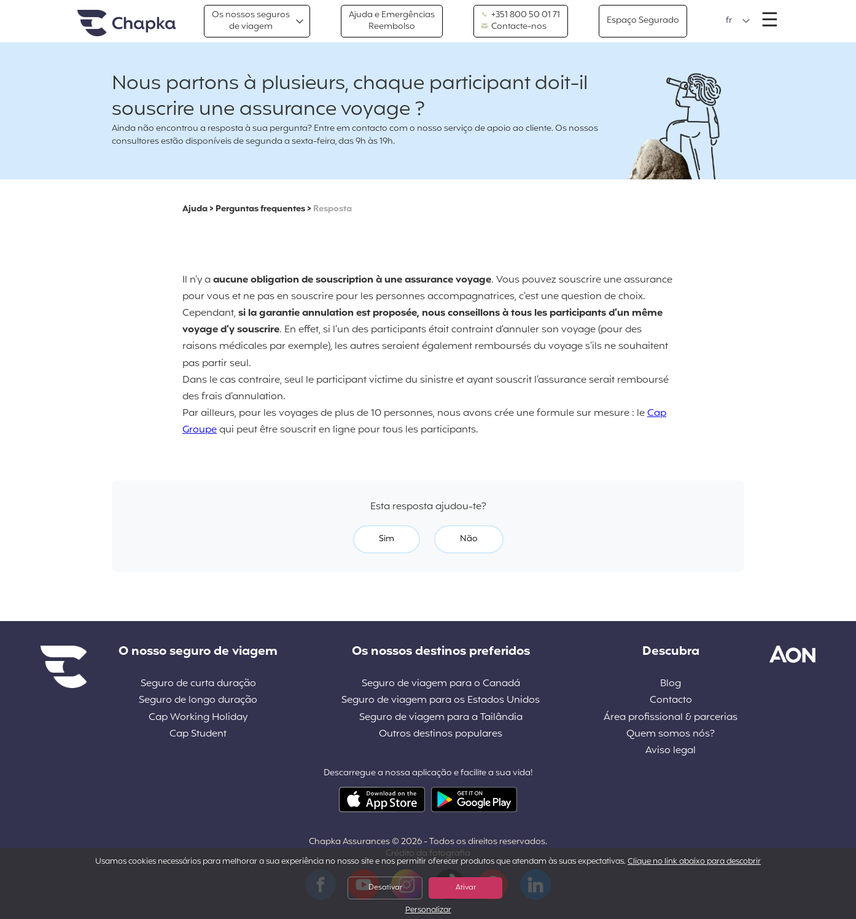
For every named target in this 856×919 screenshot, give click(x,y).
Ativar (466, 887)
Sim (386, 539)
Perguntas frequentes (260, 209)
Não (469, 539)
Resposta (332, 209)
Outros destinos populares (440, 734)
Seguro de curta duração (198, 684)
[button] (738, 21)
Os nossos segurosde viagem (251, 21)
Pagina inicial (126, 23)
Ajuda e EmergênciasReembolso (392, 21)
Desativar (385, 887)
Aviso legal (670, 751)
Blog (670, 684)
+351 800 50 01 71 (520, 15)
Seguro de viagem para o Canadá (441, 684)
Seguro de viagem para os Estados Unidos (440, 700)
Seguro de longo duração (198, 700)
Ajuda (195, 209)
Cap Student (198, 734)
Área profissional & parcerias (670, 717)
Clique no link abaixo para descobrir (694, 862)
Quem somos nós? (670, 734)
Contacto (671, 700)
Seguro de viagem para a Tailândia (441, 717)
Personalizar (428, 910)
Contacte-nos (514, 27)
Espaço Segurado (643, 20)
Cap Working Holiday (198, 717)
